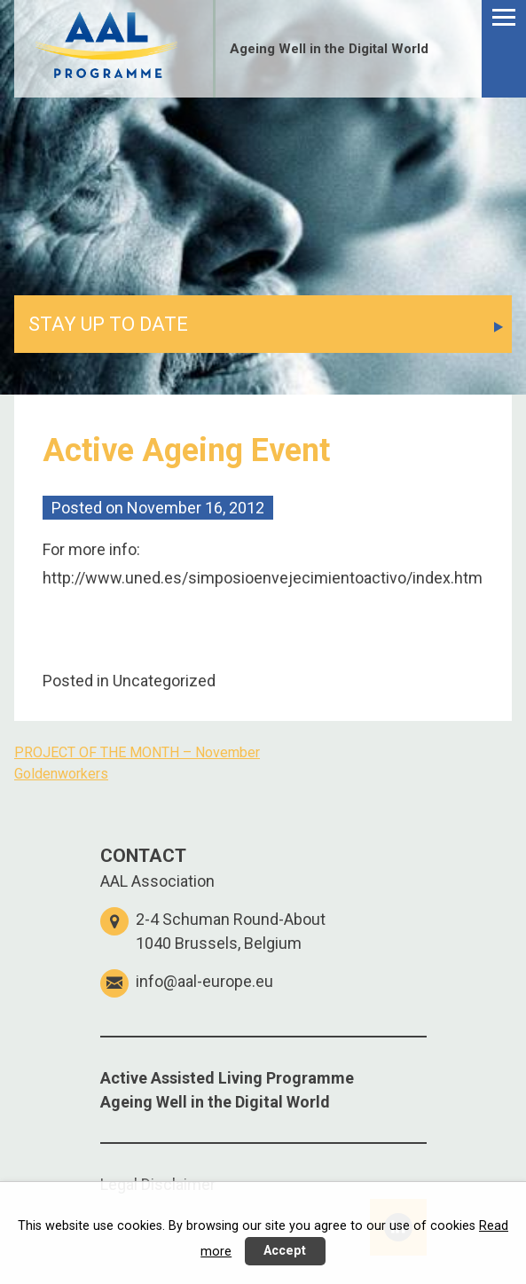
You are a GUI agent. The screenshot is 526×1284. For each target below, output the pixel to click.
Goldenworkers (61, 773)
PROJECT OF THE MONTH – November (137, 752)
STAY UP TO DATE (108, 324)
